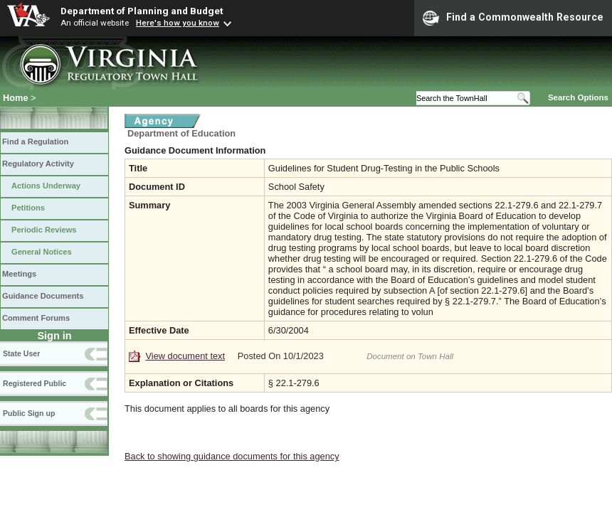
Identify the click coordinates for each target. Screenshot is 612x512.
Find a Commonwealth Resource (513, 18)
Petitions (28, 207)
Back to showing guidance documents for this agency (232, 456)
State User (21, 353)
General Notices (41, 251)
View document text (185, 356)
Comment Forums (36, 318)
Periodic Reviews (44, 229)
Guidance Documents (42, 296)
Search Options (578, 97)
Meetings (19, 274)
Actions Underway (45, 185)
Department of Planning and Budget (141, 10)
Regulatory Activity (38, 163)
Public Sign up (29, 413)
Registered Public (34, 383)
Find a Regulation (35, 141)
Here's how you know (177, 23)
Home (15, 97)
